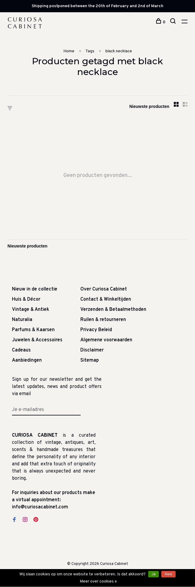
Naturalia (22, 320)
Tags (89, 51)
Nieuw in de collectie (34, 289)
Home (68, 51)
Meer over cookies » (98, 581)
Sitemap (89, 360)
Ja (153, 574)
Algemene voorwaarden (106, 340)
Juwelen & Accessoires (37, 340)
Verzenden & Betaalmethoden (113, 310)
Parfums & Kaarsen (33, 330)
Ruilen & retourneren (103, 320)
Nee (168, 574)
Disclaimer (92, 350)
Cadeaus (21, 350)
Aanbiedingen (27, 360)
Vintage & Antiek (30, 310)
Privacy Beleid (96, 330)
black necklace (118, 51)
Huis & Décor (26, 299)
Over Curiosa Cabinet (103, 289)
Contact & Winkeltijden (105, 299)
